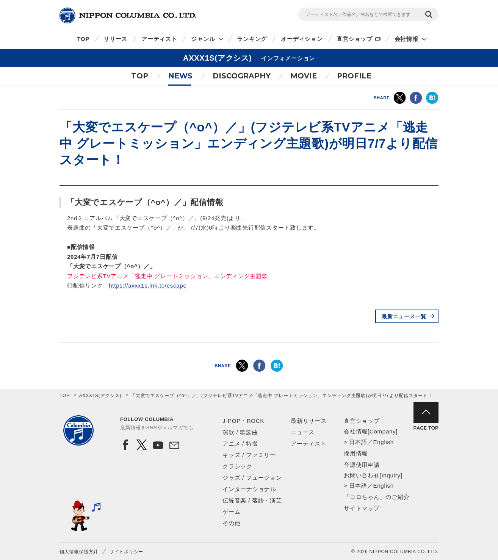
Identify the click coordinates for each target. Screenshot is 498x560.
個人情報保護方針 (79, 551)
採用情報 (356, 453)
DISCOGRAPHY (242, 76)
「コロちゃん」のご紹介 (376, 497)
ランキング (252, 39)
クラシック (237, 466)
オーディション (302, 39)
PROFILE (354, 76)
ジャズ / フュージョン (252, 477)
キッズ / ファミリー (249, 455)
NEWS (180, 76)
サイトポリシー (126, 551)
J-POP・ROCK (243, 421)
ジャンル (203, 39)
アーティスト (159, 39)
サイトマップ (362, 508)
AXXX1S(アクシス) (100, 395)
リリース (115, 39)
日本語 (358, 442)
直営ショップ (355, 39)
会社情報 (406, 39)
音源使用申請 (362, 464)
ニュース (303, 432)
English (383, 442)
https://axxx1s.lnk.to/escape (147, 285)
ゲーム (231, 511)
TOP (83, 39)
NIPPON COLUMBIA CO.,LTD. (128, 15)
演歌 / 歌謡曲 (240, 432)
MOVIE (303, 76)
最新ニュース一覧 (404, 316)
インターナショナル (249, 489)
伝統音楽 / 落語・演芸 (252, 500)
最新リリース (309, 421)
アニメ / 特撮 (240, 443)
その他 (231, 523)
